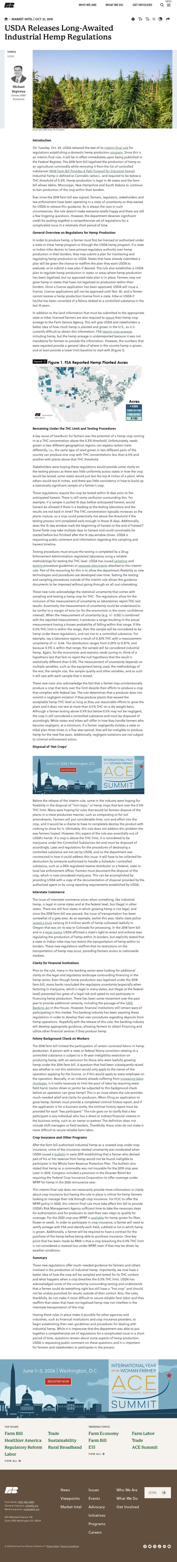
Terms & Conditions (70, 1546)
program (116, 152)
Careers (95, 1532)
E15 (91, 1447)
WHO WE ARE (87, 5)
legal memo (53, 932)
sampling (120, 561)
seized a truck (42, 923)
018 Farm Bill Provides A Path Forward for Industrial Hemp (93, 171)
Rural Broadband (65, 1447)
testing (38, 565)
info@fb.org (31, 1505)
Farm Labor (143, 1433)
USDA (10, 56)
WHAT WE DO (114, 5)
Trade (53, 1433)
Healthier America (23, 1440)
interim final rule (116, 148)
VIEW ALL (13, 1461)
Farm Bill (14, 1433)
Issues (93, 1489)
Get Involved (128, 1506)
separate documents (92, 565)
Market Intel (22, 19)
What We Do (127, 1498)
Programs (96, 1523)
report (110, 317)
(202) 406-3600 (26, 1502)
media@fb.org (31, 1509)
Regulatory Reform (23, 1447)
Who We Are (127, 1489)
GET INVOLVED (142, 5)
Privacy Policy (53, 1546)
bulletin (60, 1154)
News (65, 1489)
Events (94, 1498)
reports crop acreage (117, 331)
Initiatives (96, 1515)
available (97, 1218)
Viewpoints (70, 1498)
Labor (10, 1454)
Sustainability (62, 1440)
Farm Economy (103, 1433)
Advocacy (96, 1506)
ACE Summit (145, 1447)
